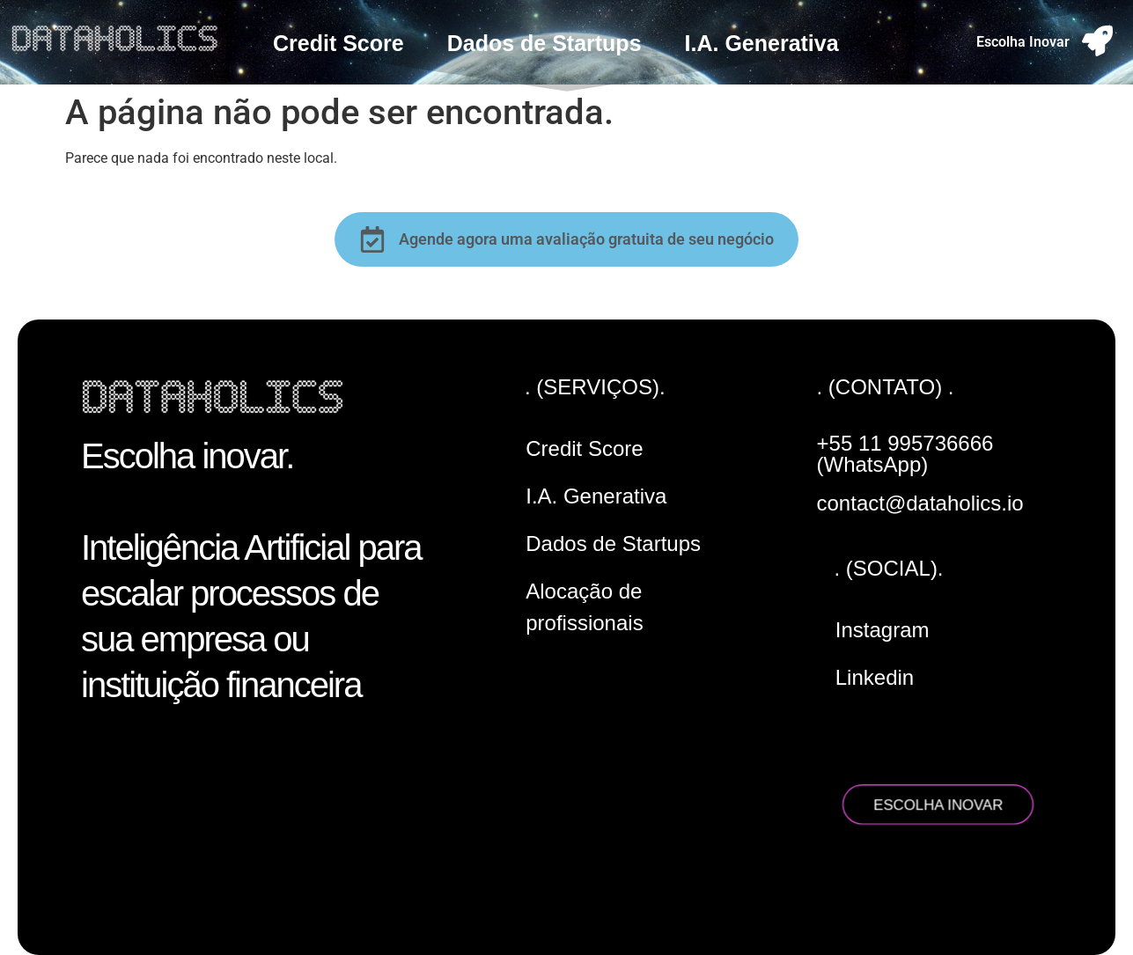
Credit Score (338, 43)
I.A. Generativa (762, 43)
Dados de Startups (544, 43)
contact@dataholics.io (920, 503)
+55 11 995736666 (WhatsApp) (905, 453)
